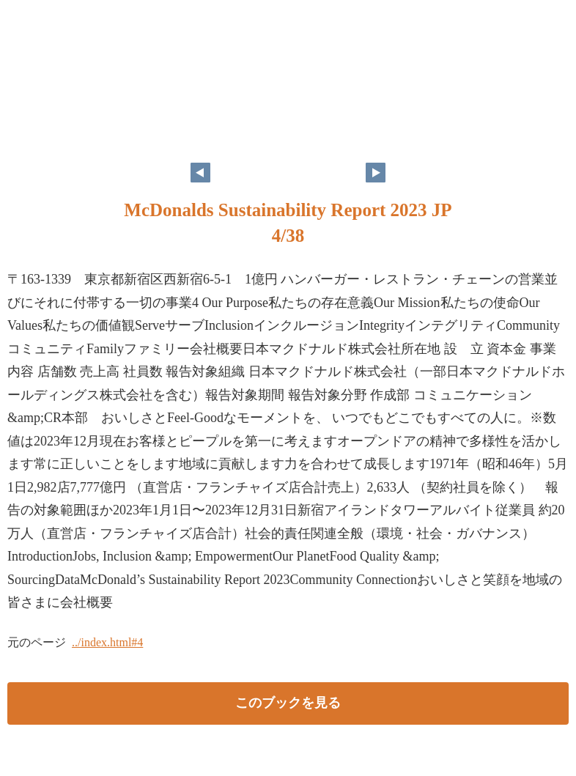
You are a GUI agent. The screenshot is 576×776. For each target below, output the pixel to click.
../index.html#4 (107, 642)
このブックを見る (288, 702)
